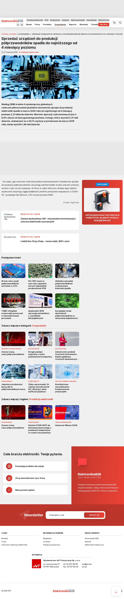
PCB (46, 20)
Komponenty (55, 20)
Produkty (47, 24)
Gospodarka (60, 24)
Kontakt (4, 538)
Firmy (37, 24)
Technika (95, 24)
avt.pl (84, 567)
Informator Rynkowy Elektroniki (14, 545)
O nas (3, 541)
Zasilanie (65, 20)
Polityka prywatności (51, 545)
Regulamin (47, 538)
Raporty (72, 24)
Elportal (88, 541)
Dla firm (103, 24)
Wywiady (84, 24)
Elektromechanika (78, 20)
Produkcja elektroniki (35, 20)
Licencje (46, 541)
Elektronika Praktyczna (94, 545)
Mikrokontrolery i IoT (106, 20)
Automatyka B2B (92, 538)
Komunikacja (91, 20)
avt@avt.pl (86, 564)
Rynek (29, 24)
